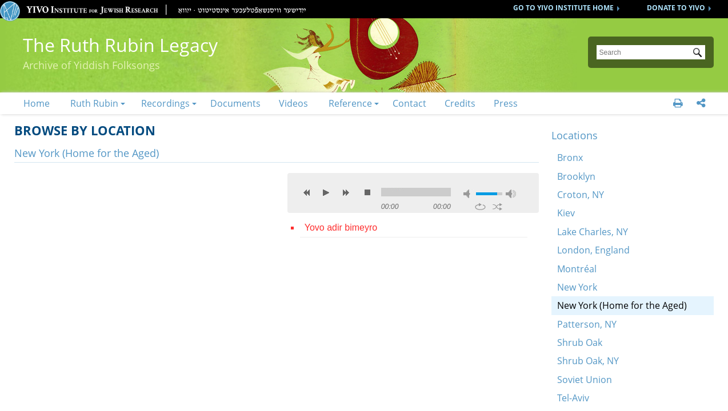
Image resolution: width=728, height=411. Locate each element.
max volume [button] (511, 194)
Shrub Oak (579, 342)
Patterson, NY (587, 324)
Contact (409, 103)
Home (36, 103)
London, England (593, 250)
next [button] (346, 192)
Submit (699, 53)
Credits (460, 103)
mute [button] (468, 194)
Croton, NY (580, 194)
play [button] (326, 192)
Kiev (566, 213)
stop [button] (367, 192)
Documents (235, 103)
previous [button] (307, 192)
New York (577, 287)
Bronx (570, 157)
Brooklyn (576, 176)
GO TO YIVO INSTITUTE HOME (563, 8)
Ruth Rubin (94, 103)
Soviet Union (584, 379)
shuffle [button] (497, 207)
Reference (350, 103)
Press (506, 103)
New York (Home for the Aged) (622, 305)
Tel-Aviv (573, 398)
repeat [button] (480, 207)
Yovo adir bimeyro (341, 227)
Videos (293, 103)
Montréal (577, 269)
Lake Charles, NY (592, 231)
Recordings (165, 103)
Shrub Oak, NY (588, 360)
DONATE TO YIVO (676, 8)
